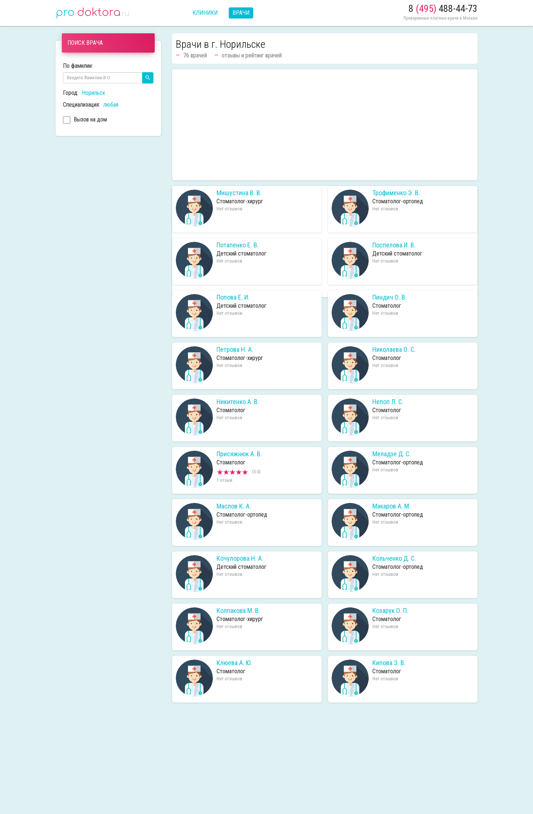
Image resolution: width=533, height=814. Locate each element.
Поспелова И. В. (394, 245)
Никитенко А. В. (238, 401)
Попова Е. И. (233, 297)
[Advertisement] (325, 125)
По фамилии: (78, 65)
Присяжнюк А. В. (239, 454)
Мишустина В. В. (239, 193)
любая (110, 104)
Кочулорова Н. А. (240, 558)
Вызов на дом (85, 120)
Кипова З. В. (389, 663)
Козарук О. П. (390, 610)
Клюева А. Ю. (234, 663)
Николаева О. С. (394, 349)
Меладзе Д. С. (391, 454)
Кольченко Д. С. (394, 558)
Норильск (93, 92)
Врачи (240, 12)
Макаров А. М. (391, 506)
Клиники (205, 12)
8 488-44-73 (443, 8)
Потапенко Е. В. (238, 245)
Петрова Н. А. (235, 349)
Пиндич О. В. (389, 297)
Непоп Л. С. (387, 401)
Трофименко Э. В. (396, 193)
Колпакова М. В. (238, 610)
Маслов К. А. (234, 506)
